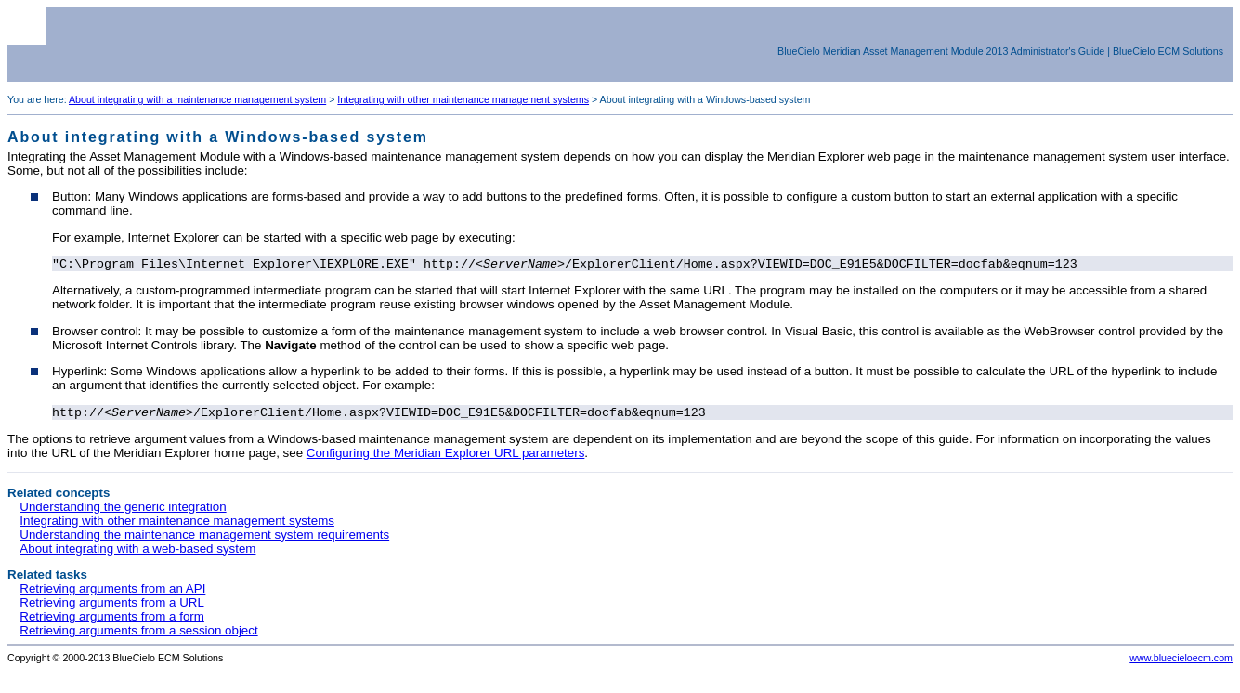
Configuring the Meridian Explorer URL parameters (446, 457)
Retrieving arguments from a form (112, 620)
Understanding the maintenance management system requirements (204, 538)
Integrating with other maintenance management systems (463, 99)
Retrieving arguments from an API (112, 592)
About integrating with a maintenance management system (197, 99)
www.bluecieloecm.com (1181, 661)
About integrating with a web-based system (137, 552)
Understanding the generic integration (123, 510)
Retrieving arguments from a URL (112, 606)
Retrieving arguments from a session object (138, 634)
